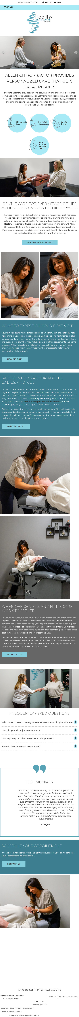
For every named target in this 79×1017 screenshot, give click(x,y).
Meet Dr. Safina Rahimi (39, 242)
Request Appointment (28, 2)
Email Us (52, 996)
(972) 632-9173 (55, 2)
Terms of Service (8, 1011)
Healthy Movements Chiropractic (20, 224)
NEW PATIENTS (14, 359)
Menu (8, 7)
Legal (12, 1008)
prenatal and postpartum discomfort (42, 402)
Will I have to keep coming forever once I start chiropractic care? (37, 722)
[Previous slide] (3, 52)
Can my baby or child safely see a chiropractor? (28, 738)
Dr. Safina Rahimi (12, 93)
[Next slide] (75, 52)
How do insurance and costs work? (21, 747)
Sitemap (18, 1011)
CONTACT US (13, 864)
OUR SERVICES (14, 655)
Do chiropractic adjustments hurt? (21, 730)
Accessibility (27, 1008)
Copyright (4, 1008)
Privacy (18, 1008)
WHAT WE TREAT (15, 426)
